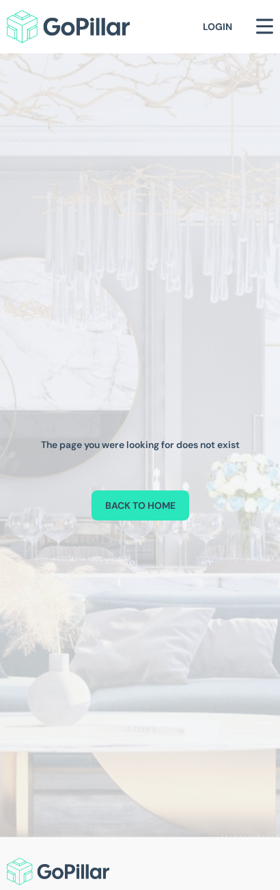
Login (217, 26)
